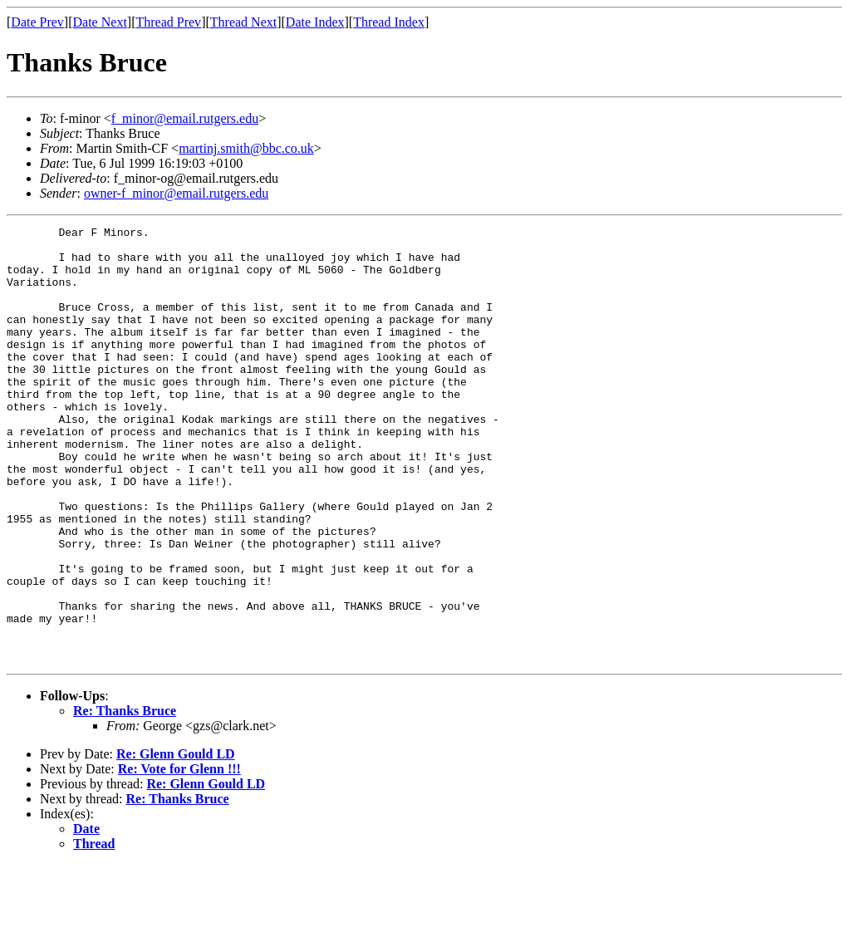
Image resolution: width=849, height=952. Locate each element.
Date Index (315, 22)
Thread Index (388, 22)
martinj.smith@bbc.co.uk (246, 148)
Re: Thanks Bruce (124, 798)
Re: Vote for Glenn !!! (179, 856)
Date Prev (37, 22)
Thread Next (243, 22)
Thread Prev (168, 22)
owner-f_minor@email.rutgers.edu (176, 193)
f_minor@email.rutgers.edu (184, 118)
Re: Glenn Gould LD (175, 841)
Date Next (100, 22)
